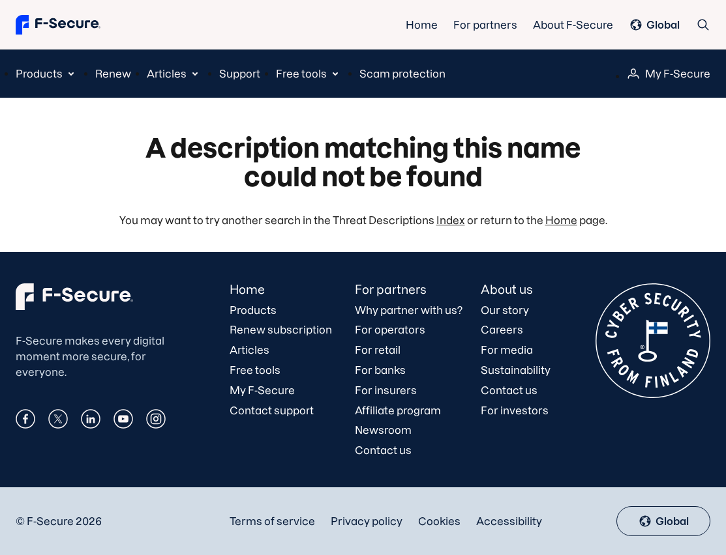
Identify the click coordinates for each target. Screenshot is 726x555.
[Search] (703, 24)
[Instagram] (156, 420)
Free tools (255, 370)
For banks (380, 370)
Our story (505, 310)
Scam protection (402, 73)
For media (507, 350)
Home (422, 25)
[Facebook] (25, 420)
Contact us (383, 450)
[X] (58, 420)
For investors (515, 410)
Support (239, 73)
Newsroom (383, 430)
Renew (113, 73)
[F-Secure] (74, 306)
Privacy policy (366, 521)
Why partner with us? (408, 310)
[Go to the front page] (58, 24)
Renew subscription (281, 329)
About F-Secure (573, 25)
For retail (378, 350)
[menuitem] (48, 73)
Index (450, 220)
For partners (485, 25)
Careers (502, 329)
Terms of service (272, 521)
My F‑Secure (668, 73)
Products (253, 310)
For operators (390, 329)
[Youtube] (123, 420)
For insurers (386, 390)
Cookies (439, 521)
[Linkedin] (90, 420)
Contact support (272, 410)
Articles (249, 350)
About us (507, 289)
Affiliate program (398, 410)
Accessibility (509, 521)
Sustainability (516, 370)
